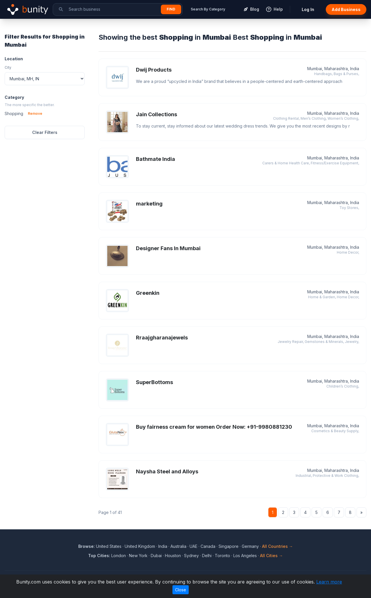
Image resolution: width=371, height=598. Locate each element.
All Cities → (271, 555)
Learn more (329, 582)
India (162, 546)
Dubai (156, 555)
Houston (173, 555)
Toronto (222, 555)
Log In (308, 9)
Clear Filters (44, 132)
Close (180, 589)
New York (138, 555)
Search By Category (208, 9)
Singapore (229, 546)
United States (108, 546)
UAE (193, 546)
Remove (35, 113)
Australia (178, 546)
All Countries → (277, 546)
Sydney (191, 555)
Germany (250, 546)
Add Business (346, 9)
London (118, 555)
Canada (208, 546)
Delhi (207, 555)
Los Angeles (245, 555)
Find (171, 9)
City (8, 67)
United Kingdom (140, 546)
